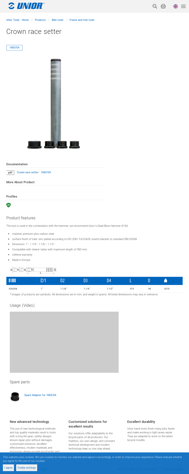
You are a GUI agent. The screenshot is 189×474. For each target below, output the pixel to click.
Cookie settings (27, 468)
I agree (8, 468)
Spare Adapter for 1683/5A (40, 395)
